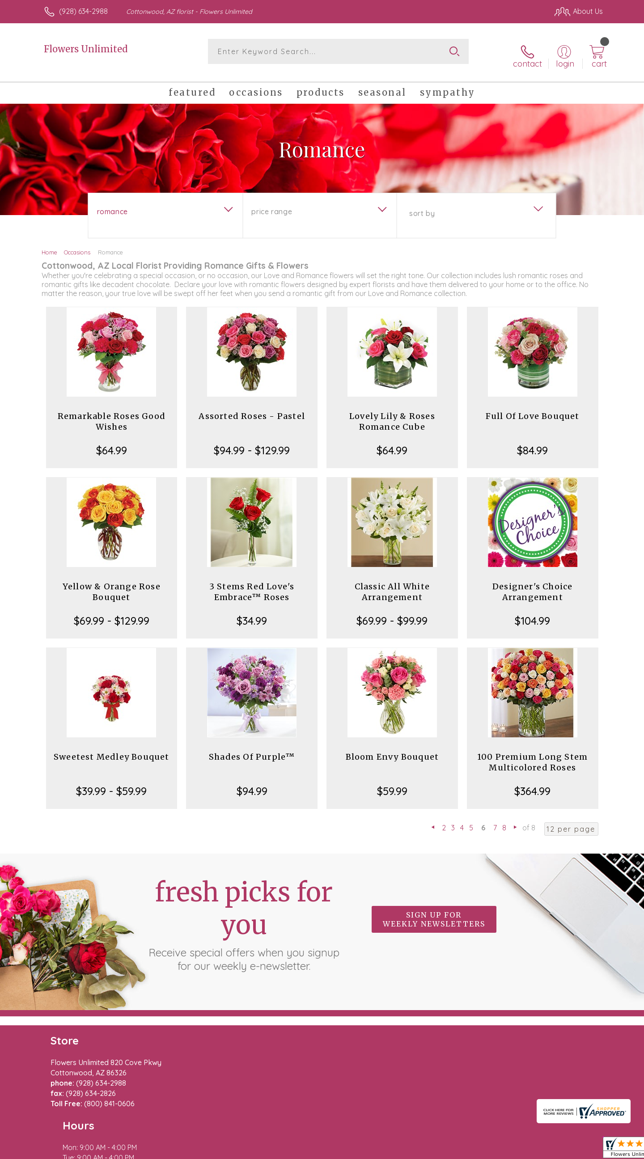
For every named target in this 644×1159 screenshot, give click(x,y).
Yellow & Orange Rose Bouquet (112, 584)
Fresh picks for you (243, 917)
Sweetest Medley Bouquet (111, 749)
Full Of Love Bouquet (533, 409)
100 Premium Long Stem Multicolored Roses (532, 755)
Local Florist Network (523, 1150)
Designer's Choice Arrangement (532, 584)
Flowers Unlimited (85, 49)
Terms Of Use (407, 1150)
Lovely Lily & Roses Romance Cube (392, 414)
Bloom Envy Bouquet (392, 749)
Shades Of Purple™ (252, 749)
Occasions (77, 245)
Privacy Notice (459, 1150)
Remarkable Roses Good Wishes (111, 414)
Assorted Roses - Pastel (252, 409)
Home (49, 245)
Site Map (579, 1150)
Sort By (422, 206)
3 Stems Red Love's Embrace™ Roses (252, 584)
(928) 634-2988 (83, 11)
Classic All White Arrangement (392, 584)
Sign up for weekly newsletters (434, 912)
